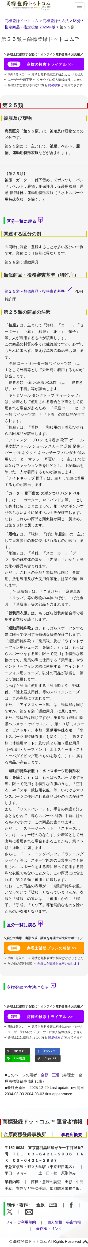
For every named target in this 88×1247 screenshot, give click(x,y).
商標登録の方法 (56, 21)
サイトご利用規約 (21, 1222)
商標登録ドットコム (21, 21)
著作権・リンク (49, 1229)
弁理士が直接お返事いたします (58, 963)
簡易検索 (54, 85)
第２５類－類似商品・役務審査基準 (35, 291)
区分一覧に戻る (21, 221)
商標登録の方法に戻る (28, 987)
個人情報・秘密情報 (64, 1222)
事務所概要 (71, 1134)
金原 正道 (50, 1075)
